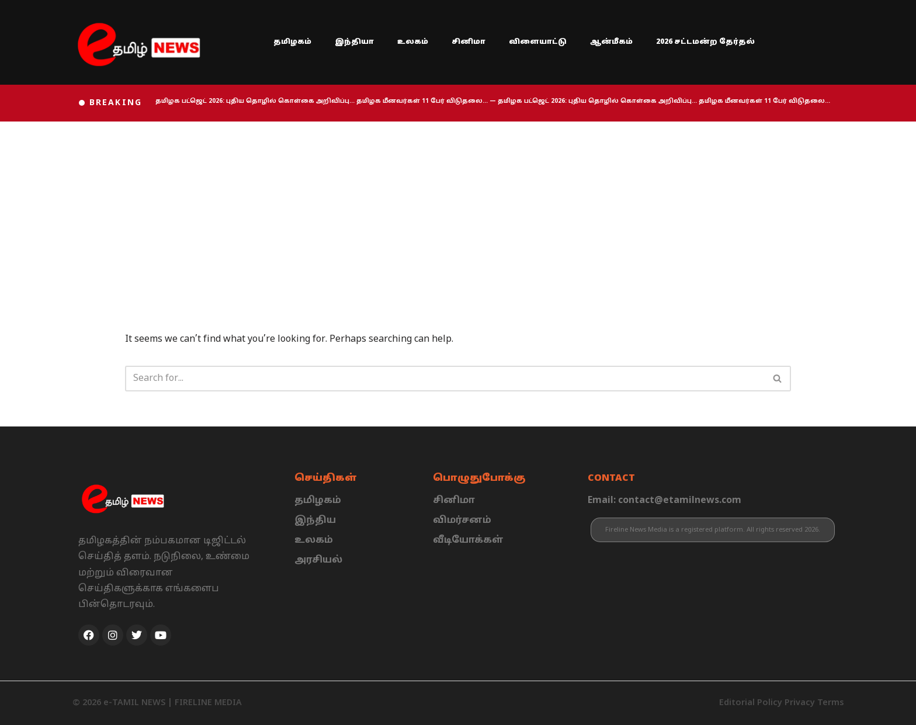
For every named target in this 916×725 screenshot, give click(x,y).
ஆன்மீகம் (611, 42)
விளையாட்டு (538, 42)
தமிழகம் (292, 42)
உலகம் (412, 42)
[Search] (445, 378)
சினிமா (468, 42)
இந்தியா (354, 42)
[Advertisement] (458, 209)
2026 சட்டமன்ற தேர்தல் (705, 42)
